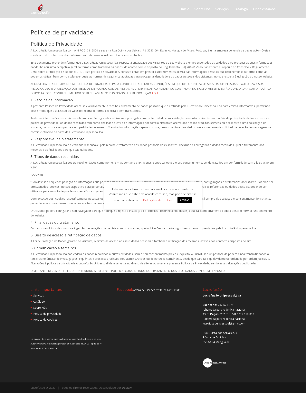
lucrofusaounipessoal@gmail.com (224, 323)
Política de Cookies (45, 319)
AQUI (155, 93)
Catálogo (241, 9)
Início (185, 9)
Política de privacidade (47, 313)
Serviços (222, 9)
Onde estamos (264, 9)
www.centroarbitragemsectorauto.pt (57, 343)
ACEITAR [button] (184, 200)
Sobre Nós (202, 9)
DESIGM (127, 387)
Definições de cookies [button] (158, 200)
